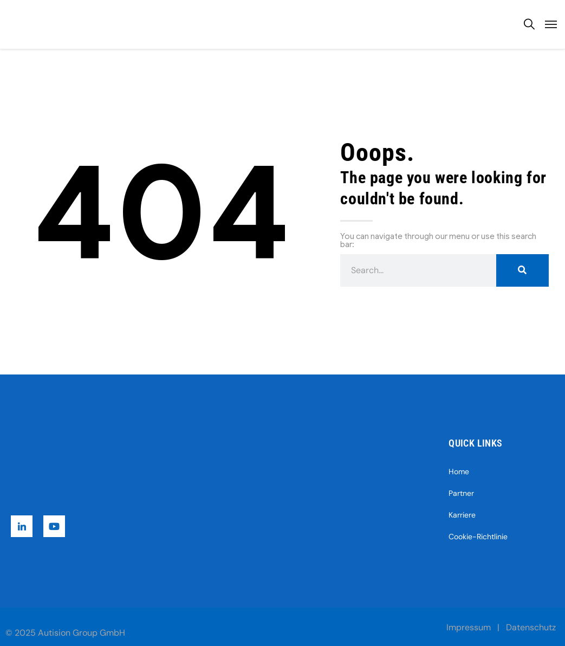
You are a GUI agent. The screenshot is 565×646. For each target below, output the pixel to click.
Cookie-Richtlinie (478, 536)
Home (459, 471)
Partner (461, 493)
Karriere (462, 515)
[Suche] (522, 270)
